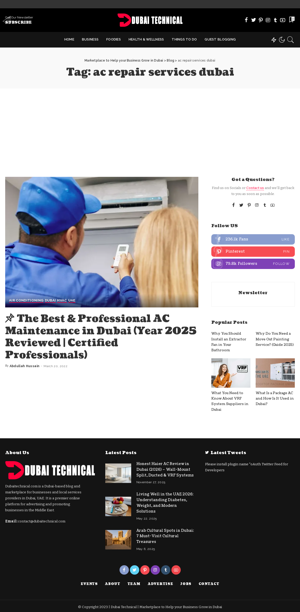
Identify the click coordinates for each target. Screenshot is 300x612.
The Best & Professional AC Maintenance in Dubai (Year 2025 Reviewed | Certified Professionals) (91, 336)
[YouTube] (282, 20)
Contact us (255, 188)
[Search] (291, 40)
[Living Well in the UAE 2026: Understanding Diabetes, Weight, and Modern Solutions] (118, 505)
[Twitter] (253, 20)
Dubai (50, 300)
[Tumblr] (275, 20)
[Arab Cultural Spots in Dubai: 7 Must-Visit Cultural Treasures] (118, 538)
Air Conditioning (26, 300)
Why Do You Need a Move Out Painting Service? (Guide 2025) (275, 339)
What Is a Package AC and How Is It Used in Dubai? (275, 399)
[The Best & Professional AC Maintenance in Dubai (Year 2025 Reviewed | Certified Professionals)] (101, 242)
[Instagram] (268, 20)
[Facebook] (246, 20)
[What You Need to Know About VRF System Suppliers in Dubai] (230, 373)
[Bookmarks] (291, 20)
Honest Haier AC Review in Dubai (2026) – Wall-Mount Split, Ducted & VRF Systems (165, 470)
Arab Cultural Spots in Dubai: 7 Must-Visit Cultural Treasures (165, 535)
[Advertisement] (150, 127)
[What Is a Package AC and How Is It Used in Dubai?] (275, 373)
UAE (71, 300)
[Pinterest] (260, 20)
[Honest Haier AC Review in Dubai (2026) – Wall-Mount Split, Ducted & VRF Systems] (118, 473)
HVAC (62, 300)
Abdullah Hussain (25, 365)
